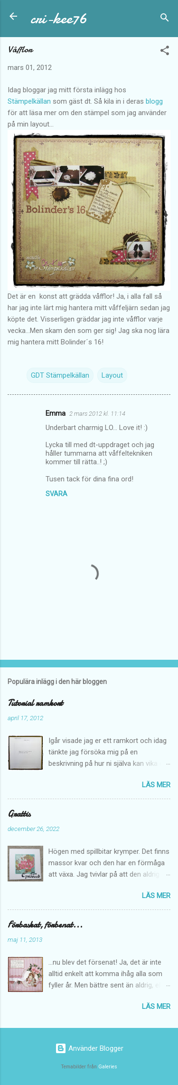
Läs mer (156, 785)
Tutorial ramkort (35, 703)
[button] (164, 52)
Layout (112, 375)
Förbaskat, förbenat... (45, 925)
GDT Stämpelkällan (60, 375)
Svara (56, 494)
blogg (154, 101)
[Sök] (164, 19)
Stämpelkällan (29, 101)
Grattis (19, 814)
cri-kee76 (58, 18)
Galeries (107, 1067)
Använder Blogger (89, 1048)
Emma (56, 413)
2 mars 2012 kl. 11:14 (97, 413)
